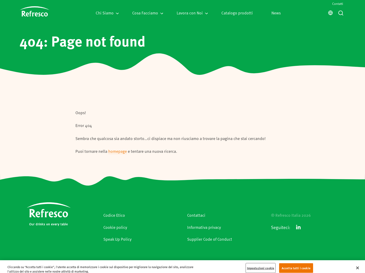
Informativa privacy (204, 227)
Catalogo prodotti (237, 13)
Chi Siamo (107, 13)
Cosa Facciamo (147, 13)
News (276, 13)
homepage (117, 151)
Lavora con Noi (192, 13)
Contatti (337, 3)
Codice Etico (114, 215)
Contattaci (196, 215)
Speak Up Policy (117, 239)
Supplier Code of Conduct (209, 239)
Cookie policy (115, 227)
